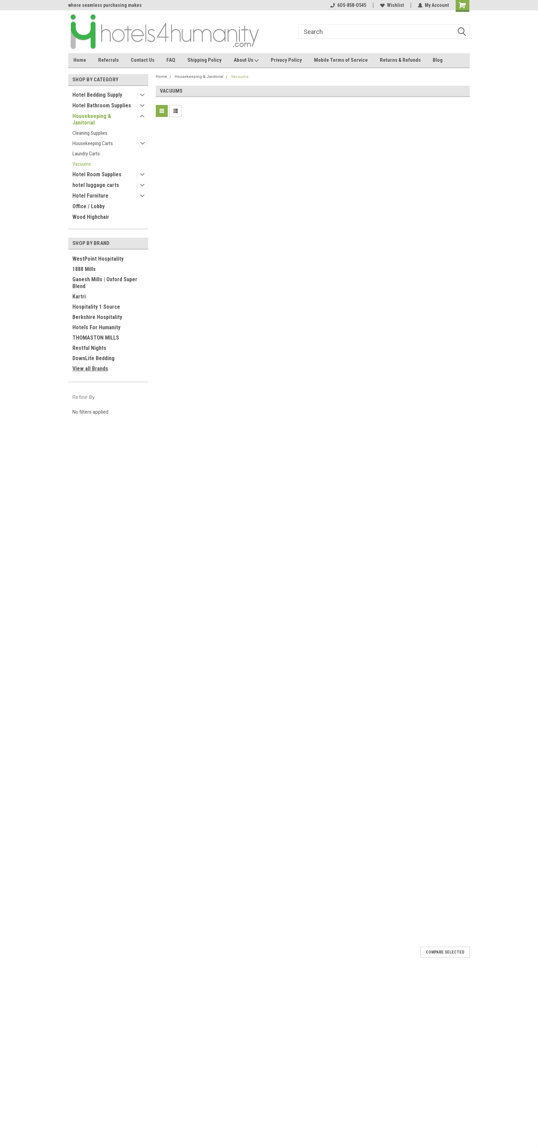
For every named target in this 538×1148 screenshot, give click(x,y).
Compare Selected (445, 952)
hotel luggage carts (95, 185)
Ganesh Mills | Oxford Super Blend (104, 282)
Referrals (108, 60)
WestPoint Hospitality (98, 259)
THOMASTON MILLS (95, 337)
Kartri (79, 296)
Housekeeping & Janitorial (91, 119)
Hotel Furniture (90, 195)
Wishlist (392, 5)
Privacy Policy (286, 60)
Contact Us (142, 60)
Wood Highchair (90, 217)
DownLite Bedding (93, 358)
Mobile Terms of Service (341, 60)
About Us (246, 60)
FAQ (170, 60)
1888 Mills (84, 269)
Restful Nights (89, 348)
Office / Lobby (88, 206)
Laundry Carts (86, 154)
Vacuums (81, 164)
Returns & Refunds (400, 60)
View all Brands (90, 368)
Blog (438, 60)
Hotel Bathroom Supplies (101, 105)
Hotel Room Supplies (96, 174)
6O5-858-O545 (348, 5)
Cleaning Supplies (89, 133)
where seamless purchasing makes (105, 5)
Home (79, 60)
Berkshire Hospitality (97, 317)
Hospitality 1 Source (96, 307)
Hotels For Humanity (96, 327)
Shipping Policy (204, 60)
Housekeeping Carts (92, 143)
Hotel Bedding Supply (97, 95)
